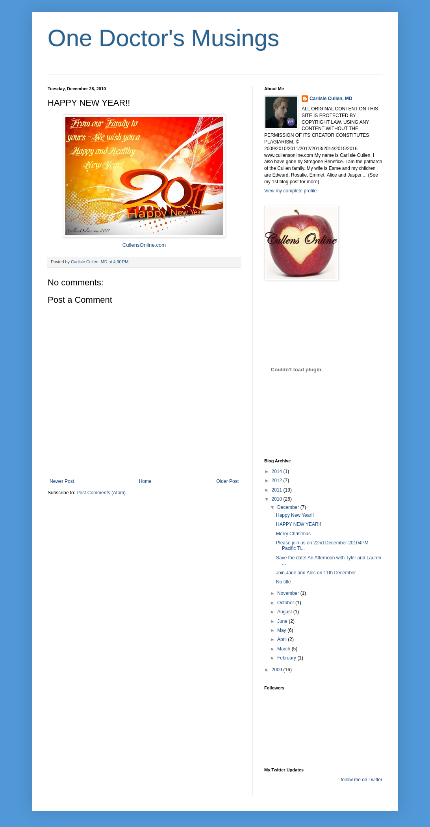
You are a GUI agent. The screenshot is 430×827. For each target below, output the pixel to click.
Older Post (227, 481)
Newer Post (62, 481)
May (282, 630)
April (282, 639)
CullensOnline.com (144, 245)
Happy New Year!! (295, 515)
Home (145, 481)
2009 (278, 669)
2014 (278, 471)
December (288, 507)
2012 (278, 480)
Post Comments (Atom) (101, 492)
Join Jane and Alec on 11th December (316, 573)
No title (283, 582)
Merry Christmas (293, 533)
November (288, 593)
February (287, 658)
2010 (278, 499)
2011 (278, 490)
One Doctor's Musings (163, 38)
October (286, 602)
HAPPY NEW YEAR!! (298, 524)
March (284, 649)
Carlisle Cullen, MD (331, 98)
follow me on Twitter (361, 779)
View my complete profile (290, 191)
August (285, 612)
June (283, 621)
